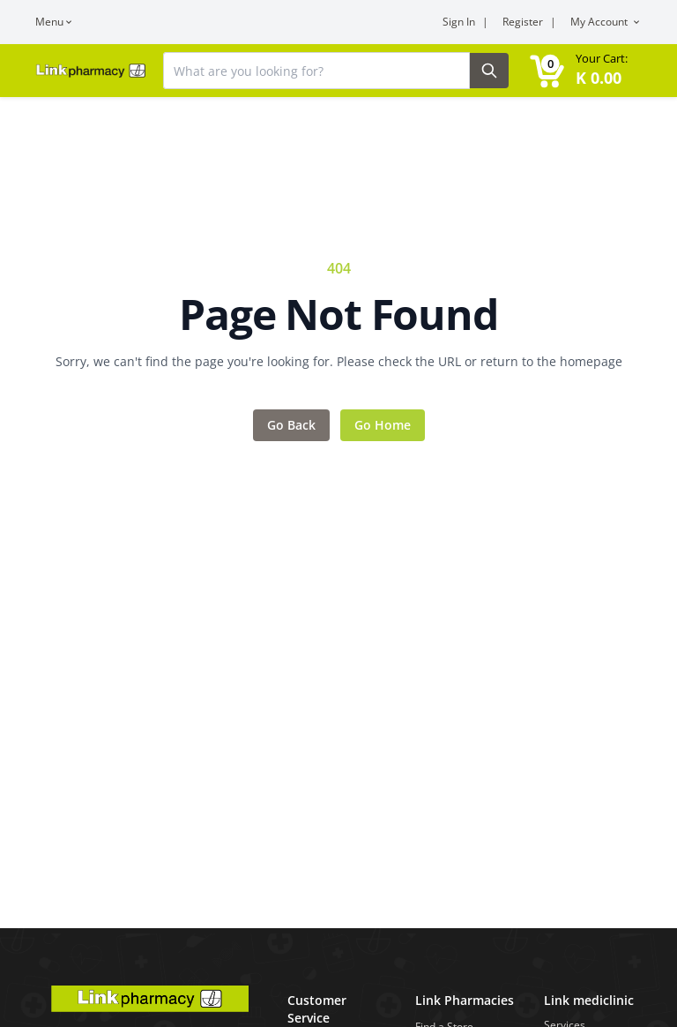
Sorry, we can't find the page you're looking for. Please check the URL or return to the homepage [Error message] (339, 361)
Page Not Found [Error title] (338, 314)
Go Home (382, 424)
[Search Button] (489, 70)
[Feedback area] (338, 349)
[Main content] (338, 464)
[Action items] (339, 425)
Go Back (291, 424)
